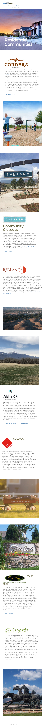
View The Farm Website (29, 246)
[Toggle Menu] (38, 4)
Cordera (7, 74)
